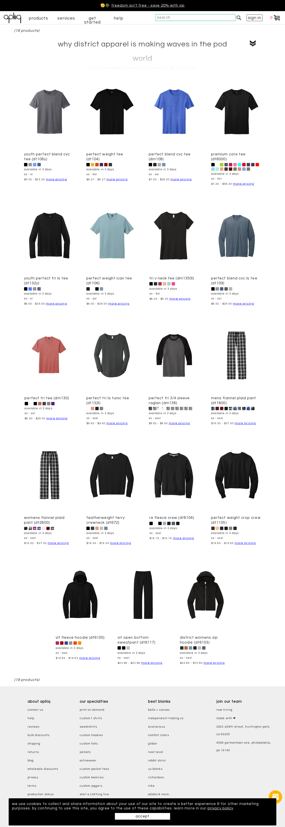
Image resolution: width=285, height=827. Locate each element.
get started (92, 20)
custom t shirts (91, 718)
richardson (156, 777)
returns (33, 752)
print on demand (92, 710)
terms (32, 786)
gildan (152, 743)
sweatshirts (88, 726)
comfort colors (158, 735)
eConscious (156, 726)
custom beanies (92, 777)
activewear (88, 760)
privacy (33, 777)
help (118, 18)
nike (151, 786)
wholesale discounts (43, 769)
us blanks (155, 769)
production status (41, 794)
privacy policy (220, 808)
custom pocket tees (94, 769)
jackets (85, 752)
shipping (34, 743)
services (66, 18)
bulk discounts (38, 735)
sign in (254, 18)
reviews (33, 726)
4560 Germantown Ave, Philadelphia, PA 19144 (243, 746)
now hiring (224, 710)
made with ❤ (226, 718)
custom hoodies (91, 735)
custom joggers (91, 786)
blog (31, 760)
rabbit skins (157, 760)
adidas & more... (160, 794)
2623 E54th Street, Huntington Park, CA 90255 (243, 730)
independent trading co (165, 718)
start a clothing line (94, 794)
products (38, 18)
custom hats (89, 743)
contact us (35, 710)
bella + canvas (159, 710)
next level (155, 752)
